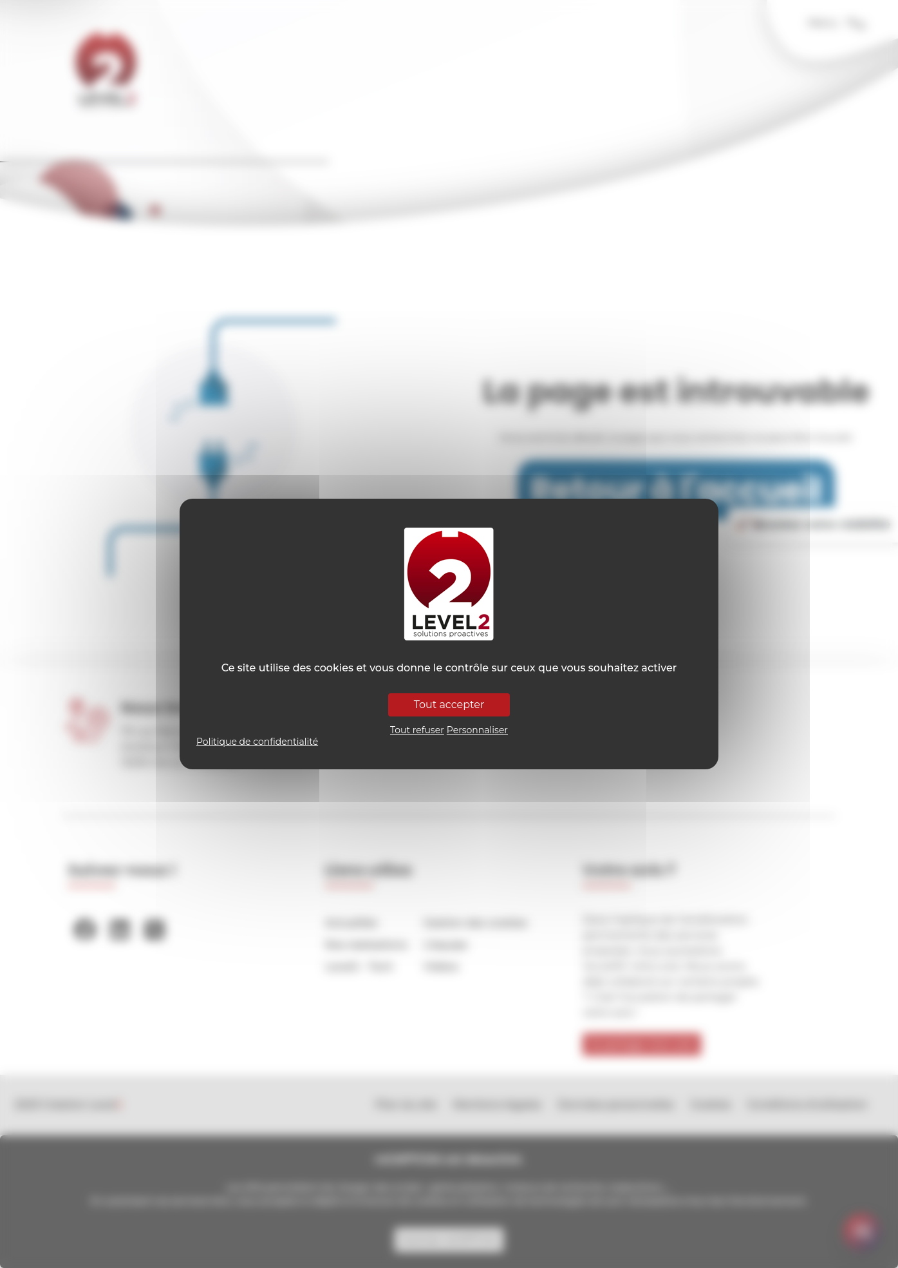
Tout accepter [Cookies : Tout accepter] (449, 704)
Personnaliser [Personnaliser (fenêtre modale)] (477, 730)
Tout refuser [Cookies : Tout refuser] (417, 730)
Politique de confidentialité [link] (257, 741)
